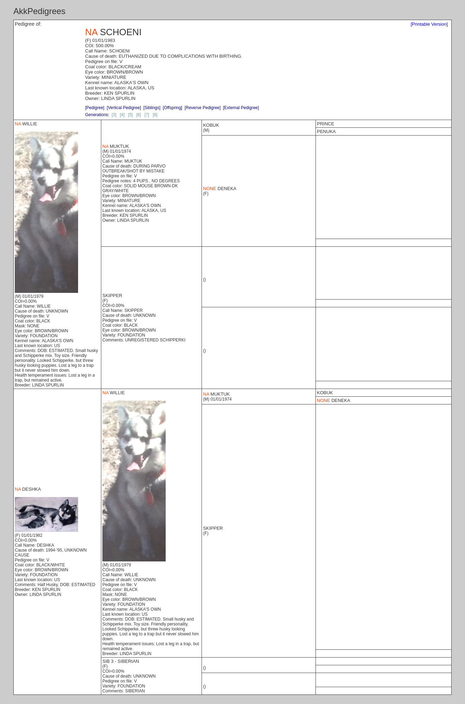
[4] (122, 114)
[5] (130, 114)
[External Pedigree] (241, 107)
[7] (147, 114)
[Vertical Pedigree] (124, 107)
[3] (114, 114)
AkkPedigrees (39, 11)
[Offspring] (172, 107)
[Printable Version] (429, 24)
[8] (155, 114)
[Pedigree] (94, 107)
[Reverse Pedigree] (203, 107)
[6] (138, 114)
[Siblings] (151, 107)
